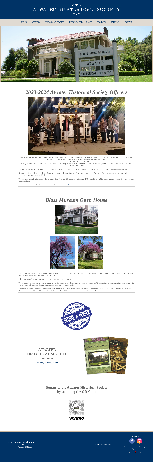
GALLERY (115, 22)
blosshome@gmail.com (63, 185)
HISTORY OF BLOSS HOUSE (80, 22)
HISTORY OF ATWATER (54, 22)
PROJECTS (101, 22)
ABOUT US (36, 22)
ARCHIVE (128, 22)
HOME (24, 22)
